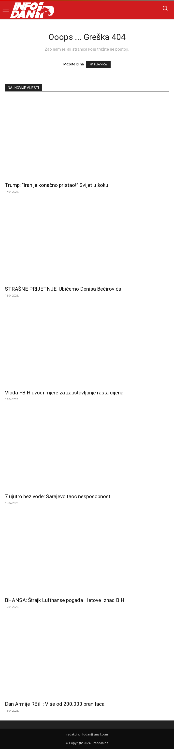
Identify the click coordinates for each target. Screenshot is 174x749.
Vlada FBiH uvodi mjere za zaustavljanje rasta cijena (64, 393)
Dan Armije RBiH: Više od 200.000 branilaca (54, 704)
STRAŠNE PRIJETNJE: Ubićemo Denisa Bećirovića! (63, 289)
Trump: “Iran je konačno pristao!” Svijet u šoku (56, 185)
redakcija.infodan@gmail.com (87, 734)
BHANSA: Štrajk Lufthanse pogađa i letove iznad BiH (64, 600)
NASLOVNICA (98, 64)
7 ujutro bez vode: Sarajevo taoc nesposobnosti (58, 496)
